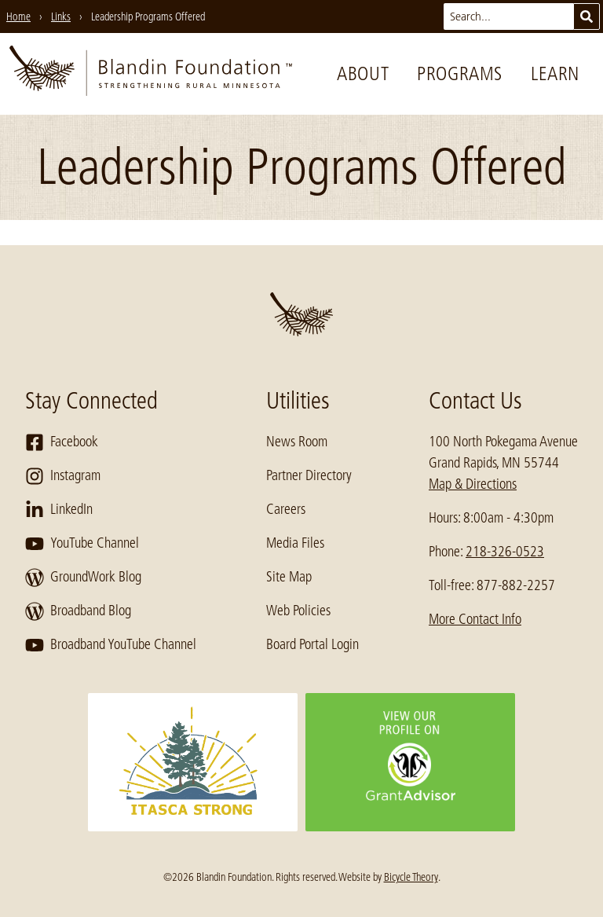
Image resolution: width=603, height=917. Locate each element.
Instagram (62, 476)
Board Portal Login (312, 644)
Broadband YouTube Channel (110, 645)
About (363, 73)
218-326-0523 (505, 551)
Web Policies (298, 610)
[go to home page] (150, 74)
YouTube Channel (82, 543)
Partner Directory (309, 475)
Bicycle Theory (411, 877)
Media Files (295, 543)
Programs (459, 73)
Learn (555, 73)
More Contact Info (475, 619)
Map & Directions (473, 484)
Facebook (61, 442)
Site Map (289, 576)
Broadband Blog (78, 611)
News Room (296, 441)
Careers (285, 509)
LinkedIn (59, 510)
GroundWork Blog (83, 577)
